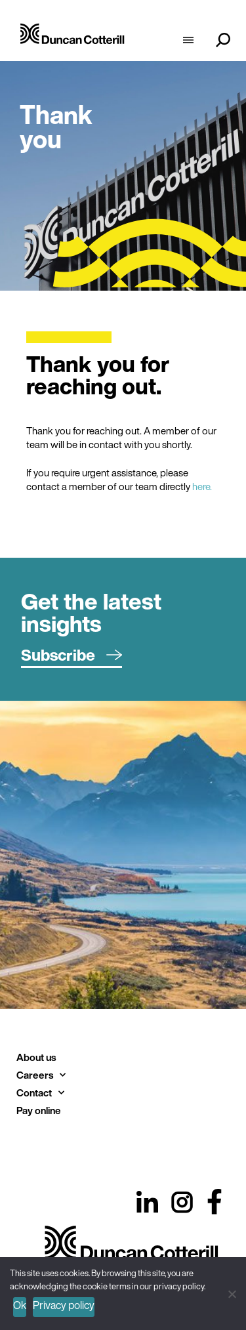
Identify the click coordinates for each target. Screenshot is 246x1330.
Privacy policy (63, 1305)
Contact (40, 1093)
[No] (231, 1292)
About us (36, 1057)
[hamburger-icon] (188, 41)
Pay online (38, 1110)
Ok (19, 1305)
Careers (41, 1075)
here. (202, 486)
